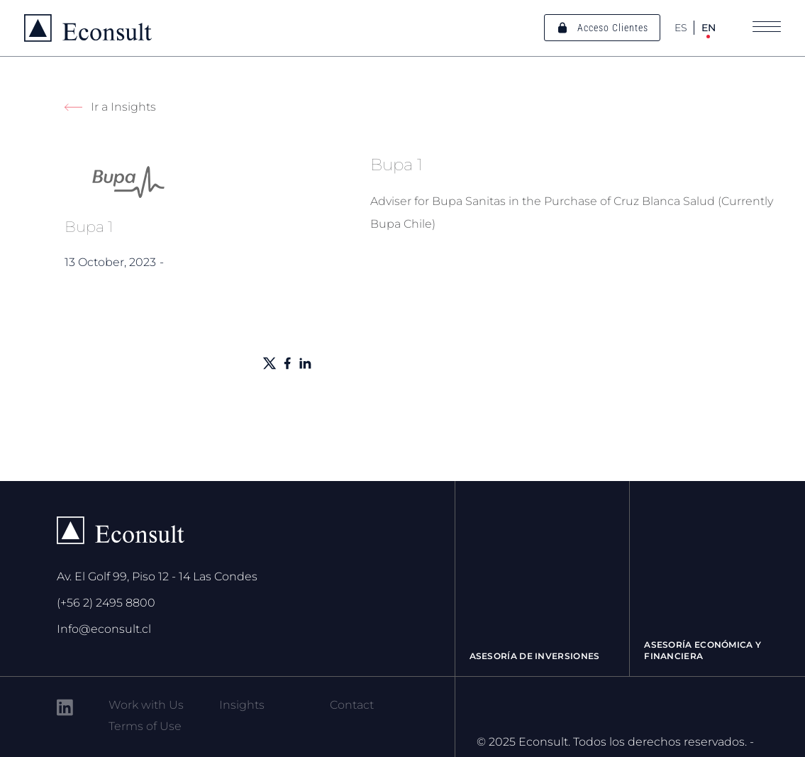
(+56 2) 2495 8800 (106, 602)
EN (708, 27)
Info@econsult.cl (104, 629)
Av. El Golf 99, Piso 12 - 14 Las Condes (157, 576)
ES (680, 27)
